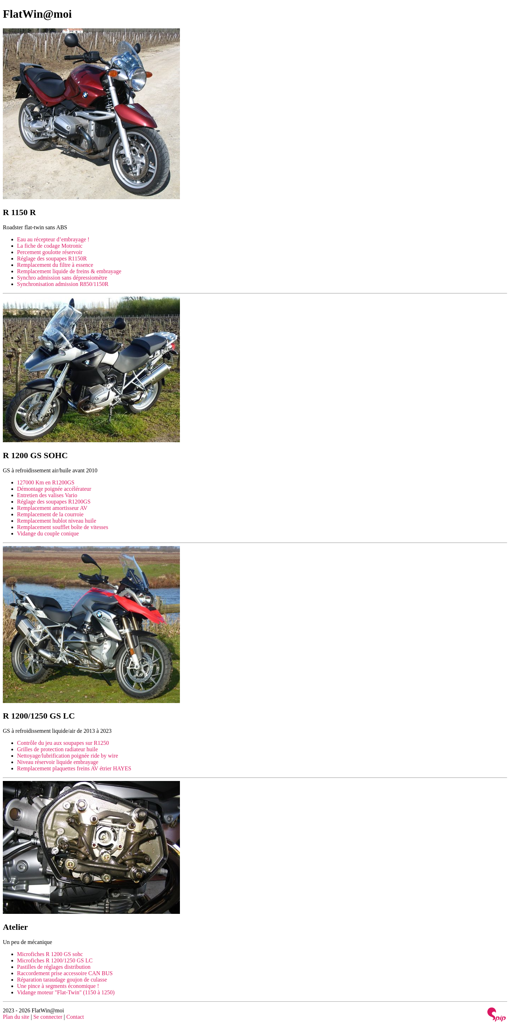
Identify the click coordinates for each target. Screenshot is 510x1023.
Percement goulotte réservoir (50, 252)
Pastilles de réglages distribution (54, 967)
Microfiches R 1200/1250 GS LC (54, 960)
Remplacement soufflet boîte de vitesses (62, 527)
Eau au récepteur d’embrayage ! (53, 239)
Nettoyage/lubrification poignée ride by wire (67, 756)
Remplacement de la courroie (50, 514)
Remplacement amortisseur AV (52, 508)
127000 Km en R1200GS (45, 482)
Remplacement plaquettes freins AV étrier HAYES (74, 768)
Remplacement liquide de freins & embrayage (69, 271)
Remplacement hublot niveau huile (56, 521)
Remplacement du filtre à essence (55, 265)
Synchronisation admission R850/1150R (62, 284)
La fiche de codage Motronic (50, 246)
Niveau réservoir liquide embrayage (57, 762)
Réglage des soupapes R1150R (52, 258)
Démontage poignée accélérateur (54, 489)
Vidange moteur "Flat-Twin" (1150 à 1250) (66, 992)
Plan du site (16, 1017)
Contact (75, 1017)
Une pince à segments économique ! (58, 986)
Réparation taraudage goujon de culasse (62, 980)
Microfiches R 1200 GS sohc (50, 954)
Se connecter (47, 1017)
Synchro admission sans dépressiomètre (62, 278)
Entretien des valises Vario (47, 495)
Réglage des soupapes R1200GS (54, 502)
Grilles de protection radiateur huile (57, 749)
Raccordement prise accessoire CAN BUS (65, 973)
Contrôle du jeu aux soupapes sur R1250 (63, 743)
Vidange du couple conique (48, 533)
